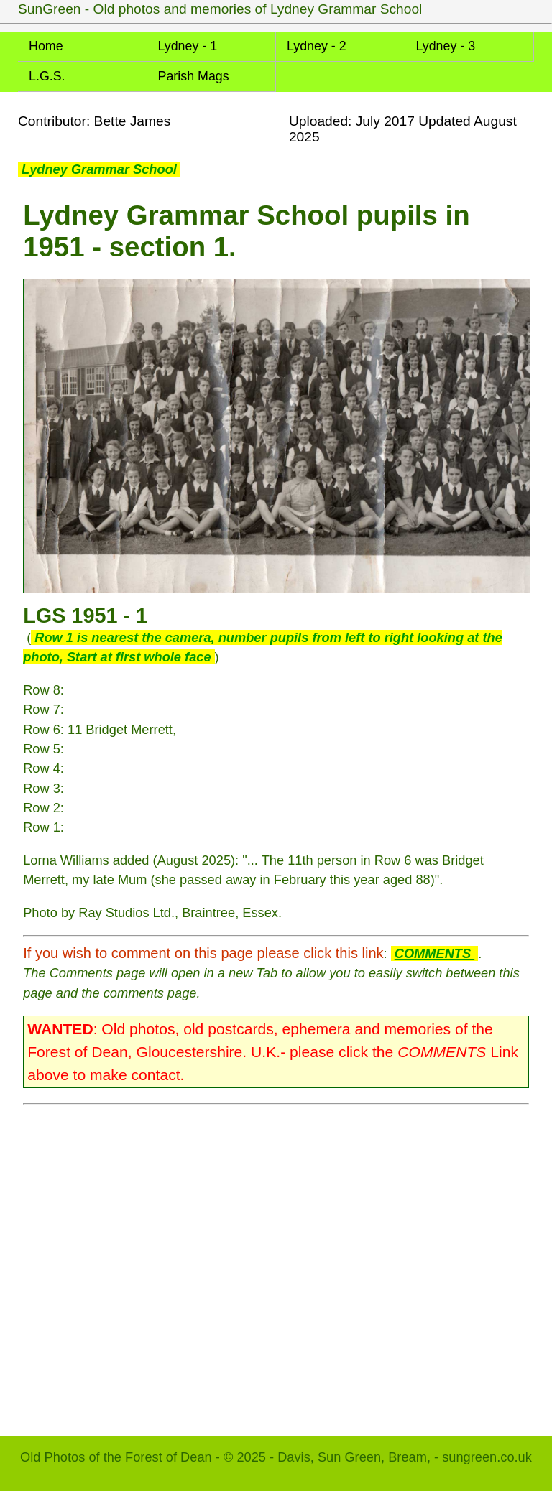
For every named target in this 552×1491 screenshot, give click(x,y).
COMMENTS (434, 953)
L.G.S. (47, 76)
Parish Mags (193, 76)
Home (46, 46)
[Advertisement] (276, 1263)
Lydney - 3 (446, 46)
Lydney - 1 (188, 46)
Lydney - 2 (316, 46)
